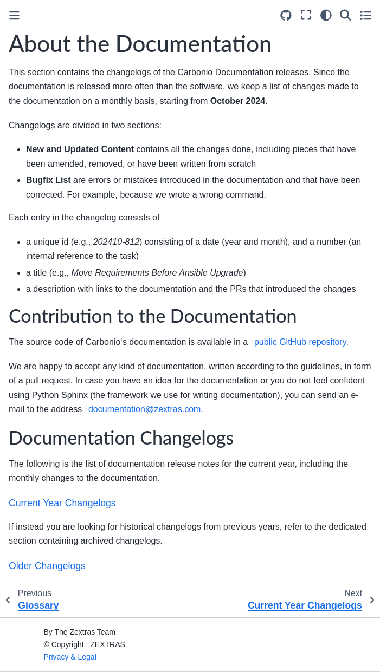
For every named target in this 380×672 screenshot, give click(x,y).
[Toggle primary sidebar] (14, 15)
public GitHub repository (300, 342)
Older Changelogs (47, 565)
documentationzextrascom (144, 409)
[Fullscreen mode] (306, 15)
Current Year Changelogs (62, 503)
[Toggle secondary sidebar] (366, 15)
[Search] (346, 15)
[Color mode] (326, 15)
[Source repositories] (286, 15)
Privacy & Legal (70, 657)
